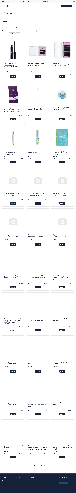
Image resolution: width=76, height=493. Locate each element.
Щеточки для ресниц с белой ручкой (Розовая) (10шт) (36, 108)
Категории (6, 21)
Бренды (3, 480)
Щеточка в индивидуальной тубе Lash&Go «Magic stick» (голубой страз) (12, 152)
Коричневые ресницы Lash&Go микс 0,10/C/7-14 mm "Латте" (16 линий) (62, 447)
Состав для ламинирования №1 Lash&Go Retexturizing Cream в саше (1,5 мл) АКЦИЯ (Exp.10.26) (37, 447)
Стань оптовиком (34, 480)
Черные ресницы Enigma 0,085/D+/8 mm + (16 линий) (61, 64)
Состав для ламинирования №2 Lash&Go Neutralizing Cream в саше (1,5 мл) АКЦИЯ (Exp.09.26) (13, 321)
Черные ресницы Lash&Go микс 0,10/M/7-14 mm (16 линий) (37, 319)
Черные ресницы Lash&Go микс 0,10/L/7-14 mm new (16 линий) (37, 276)
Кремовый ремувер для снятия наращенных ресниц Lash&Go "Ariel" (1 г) (62, 152)
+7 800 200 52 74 (45, 1)
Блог (3, 482)
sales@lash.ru (64, 480)
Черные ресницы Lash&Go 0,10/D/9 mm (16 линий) (11, 403)
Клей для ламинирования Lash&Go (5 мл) (35, 151)
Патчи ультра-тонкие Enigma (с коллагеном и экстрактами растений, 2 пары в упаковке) (13, 109)
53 (44, 465)
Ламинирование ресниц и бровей (22, 482)
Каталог (18, 477)
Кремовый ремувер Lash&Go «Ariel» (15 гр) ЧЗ (61, 108)
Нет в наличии (13, 330)
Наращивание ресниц (20, 480)
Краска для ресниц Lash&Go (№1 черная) (61, 319)
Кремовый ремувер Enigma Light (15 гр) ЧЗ (13, 446)
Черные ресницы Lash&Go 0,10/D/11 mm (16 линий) (36, 194)
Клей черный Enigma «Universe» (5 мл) (62, 403)
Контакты (33, 477)
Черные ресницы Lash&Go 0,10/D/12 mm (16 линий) (11, 194)
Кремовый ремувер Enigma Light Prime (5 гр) (62, 362)
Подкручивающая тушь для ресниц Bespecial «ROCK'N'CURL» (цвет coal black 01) (13, 66)
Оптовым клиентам (66, 5)
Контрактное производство (36, 482)
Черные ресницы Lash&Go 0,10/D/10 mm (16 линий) (60, 194)
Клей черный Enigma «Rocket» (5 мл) (37, 362)
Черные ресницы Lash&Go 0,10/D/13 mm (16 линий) (11, 362)
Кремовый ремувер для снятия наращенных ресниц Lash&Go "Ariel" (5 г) (62, 277)
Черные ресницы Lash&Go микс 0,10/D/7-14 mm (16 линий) (13, 235)
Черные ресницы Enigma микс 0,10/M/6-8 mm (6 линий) (37, 64)
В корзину (13, 76)
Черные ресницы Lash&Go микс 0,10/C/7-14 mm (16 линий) (62, 235)
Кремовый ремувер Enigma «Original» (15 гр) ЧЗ (11, 276)
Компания (4, 477)
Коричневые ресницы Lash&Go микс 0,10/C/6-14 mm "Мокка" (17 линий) (37, 404)
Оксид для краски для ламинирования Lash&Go (35, 235)
